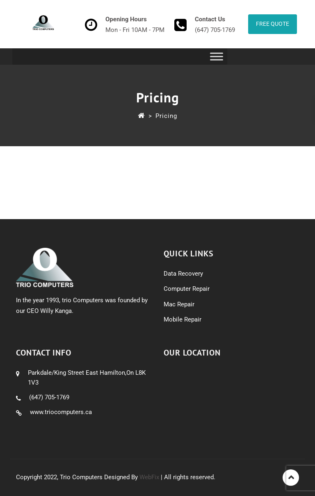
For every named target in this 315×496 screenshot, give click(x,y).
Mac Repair (179, 304)
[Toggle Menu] (216, 56)
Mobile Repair (182, 319)
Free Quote (272, 23)
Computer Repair (187, 288)
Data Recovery (183, 273)
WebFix (149, 477)
